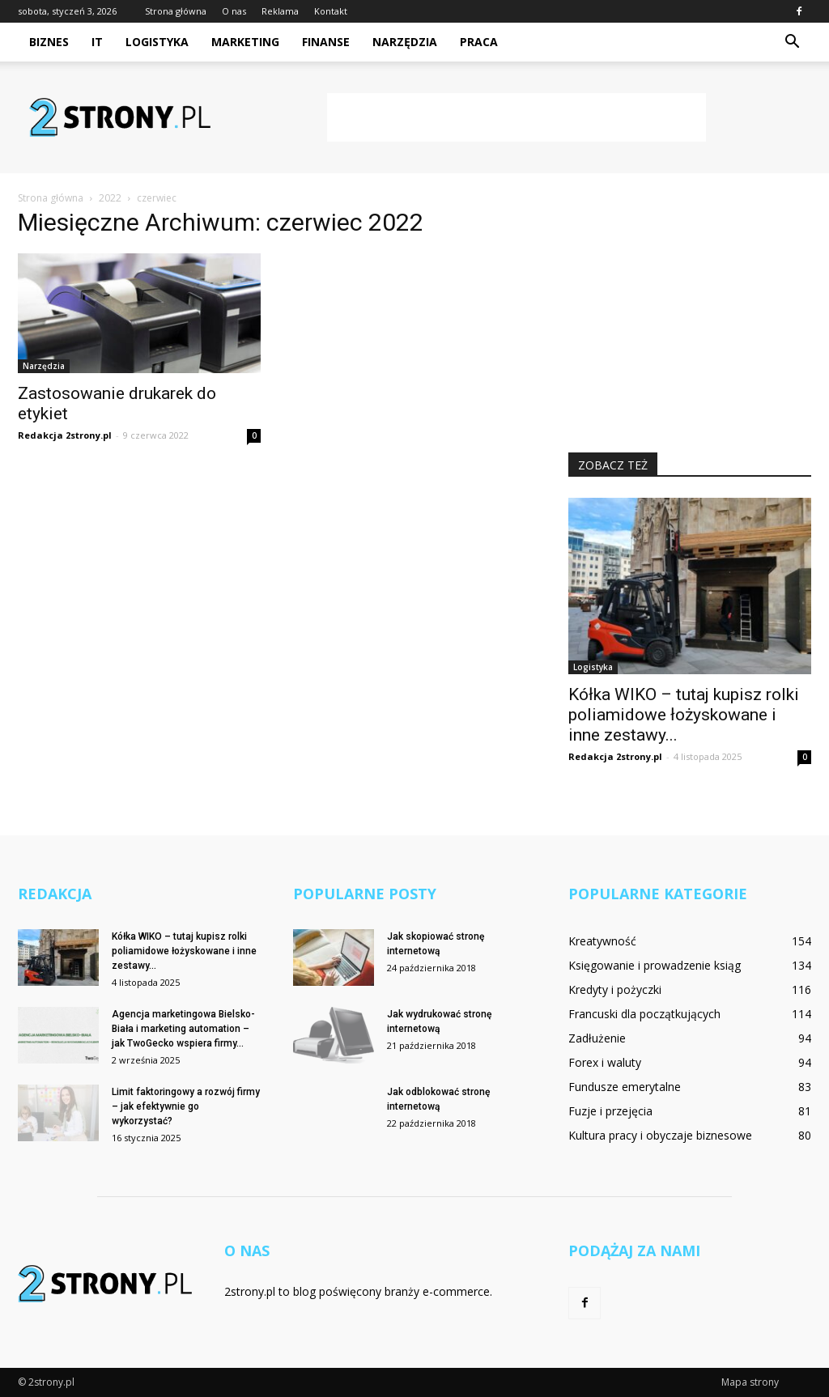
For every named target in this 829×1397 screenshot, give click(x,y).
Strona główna (175, 11)
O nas (234, 11)
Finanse (326, 41)
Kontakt (330, 11)
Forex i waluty (604, 1062)
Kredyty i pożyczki (614, 989)
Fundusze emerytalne (624, 1086)
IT (97, 41)
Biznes (49, 41)
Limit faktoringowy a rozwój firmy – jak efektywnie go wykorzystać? (186, 1106)
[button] (791, 42)
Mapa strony (750, 1382)
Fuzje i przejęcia (610, 1111)
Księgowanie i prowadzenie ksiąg (654, 965)
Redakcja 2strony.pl (65, 435)
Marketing (245, 41)
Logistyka (157, 41)
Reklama (280, 11)
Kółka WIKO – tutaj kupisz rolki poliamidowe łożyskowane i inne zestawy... (683, 715)
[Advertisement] (516, 117)
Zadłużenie (597, 1038)
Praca (479, 41)
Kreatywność (602, 941)
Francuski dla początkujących (644, 1013)
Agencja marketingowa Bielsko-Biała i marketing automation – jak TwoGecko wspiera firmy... (183, 1028)
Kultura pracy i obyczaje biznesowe (660, 1135)
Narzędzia (404, 41)
